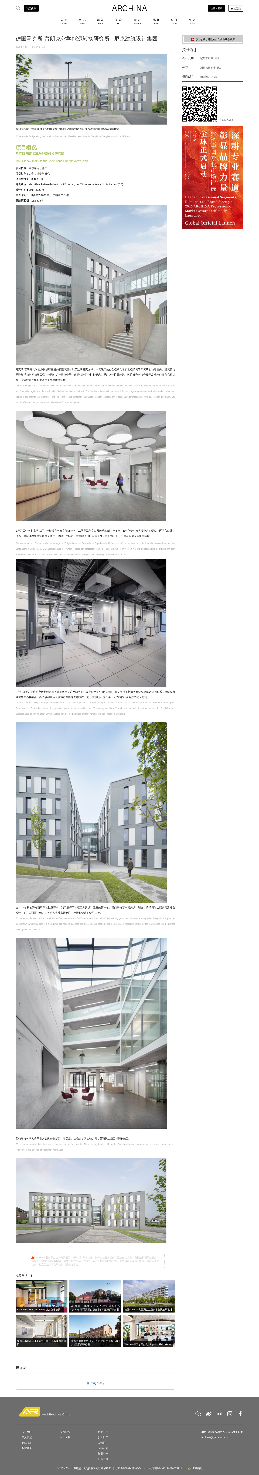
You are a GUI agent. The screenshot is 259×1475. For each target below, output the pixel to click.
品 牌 (156, 21)
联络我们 (27, 1442)
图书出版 (103, 1458)
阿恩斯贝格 (211, 76)
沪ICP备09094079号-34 (129, 1468)
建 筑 (100, 21)
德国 (202, 67)
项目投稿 (65, 1431)
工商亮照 (195, 1468)
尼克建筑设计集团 (209, 58)
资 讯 (82, 21)
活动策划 (103, 1448)
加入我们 (27, 1437)
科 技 (174, 21)
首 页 (64, 21)
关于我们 (27, 1431)
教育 (207, 67)
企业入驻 (65, 1437)
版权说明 (27, 1448)
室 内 (137, 21)
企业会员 (103, 1431)
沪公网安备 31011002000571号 (165, 1468)
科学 (213, 67)
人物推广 (103, 1442)
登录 (92, 1383)
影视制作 (103, 1453)
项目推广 (103, 1437)
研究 (218, 67)
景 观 (118, 21)
